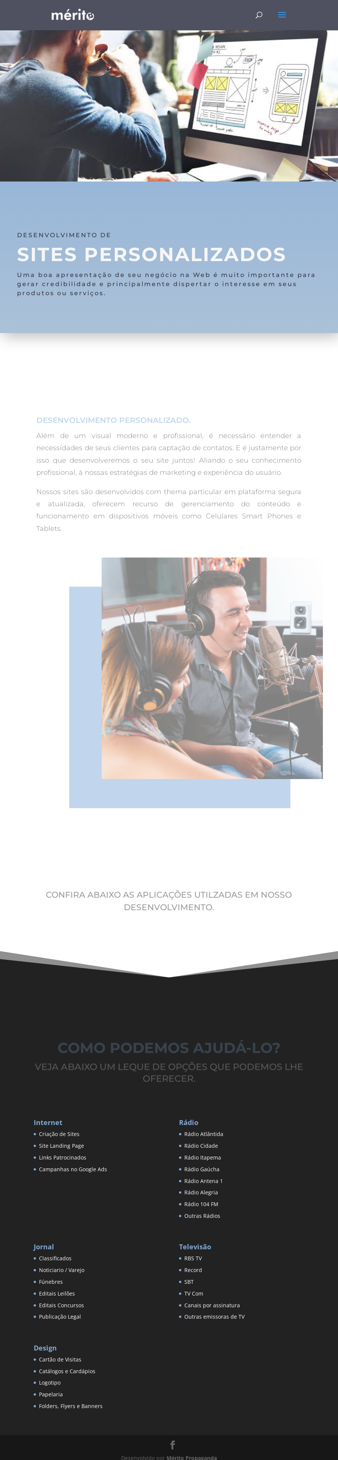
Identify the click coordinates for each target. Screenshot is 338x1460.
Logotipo (50, 1382)
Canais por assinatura (212, 1305)
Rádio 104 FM (201, 1204)
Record (193, 1270)
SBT (189, 1281)
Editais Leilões (57, 1293)
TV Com (193, 1293)
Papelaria (51, 1394)
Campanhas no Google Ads (73, 1169)
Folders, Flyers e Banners (71, 1406)
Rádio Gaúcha (202, 1169)
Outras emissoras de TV (214, 1316)
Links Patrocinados (62, 1157)
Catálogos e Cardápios (67, 1371)
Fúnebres (51, 1281)
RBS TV (193, 1258)
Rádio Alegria (201, 1192)
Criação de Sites (59, 1134)
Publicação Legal (60, 1316)
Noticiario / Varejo (61, 1270)
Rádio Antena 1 (203, 1181)
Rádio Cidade (201, 1145)
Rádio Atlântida (203, 1134)
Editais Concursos (61, 1305)
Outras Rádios (202, 1215)
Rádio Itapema (202, 1157)
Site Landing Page (61, 1145)
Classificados (55, 1258)
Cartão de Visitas (60, 1359)
